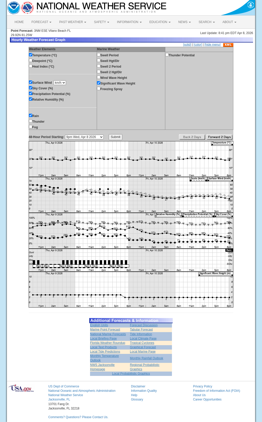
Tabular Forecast (141, 329)
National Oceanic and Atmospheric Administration (82, 391)
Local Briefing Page (103, 338)
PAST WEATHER (72, 22)
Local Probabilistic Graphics (131, 373)
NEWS (184, 22)
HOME (19, 22)
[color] (198, 44)
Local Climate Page (143, 338)
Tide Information (141, 334)
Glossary (137, 399)
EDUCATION (160, 22)
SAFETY (101, 22)
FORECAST (41, 22)
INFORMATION (129, 22)
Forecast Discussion (144, 325)
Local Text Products (103, 347)
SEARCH (207, 22)
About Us (199, 395)
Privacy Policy (202, 386)
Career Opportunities (207, 399)
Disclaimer (138, 386)
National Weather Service (65, 395)
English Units (99, 325)
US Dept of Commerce (63, 386)
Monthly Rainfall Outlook (146, 358)
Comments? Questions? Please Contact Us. (78, 417)
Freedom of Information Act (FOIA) (216, 391)
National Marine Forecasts (108, 334)
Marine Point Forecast (105, 329)
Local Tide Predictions (105, 351)
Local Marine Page (143, 351)
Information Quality (144, 391)
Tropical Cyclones (142, 343)
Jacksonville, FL (59, 399)
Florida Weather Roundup (107, 343)
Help (134, 395)
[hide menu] (212, 44)
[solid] (187, 44)
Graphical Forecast (143, 347)
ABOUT (229, 22)
